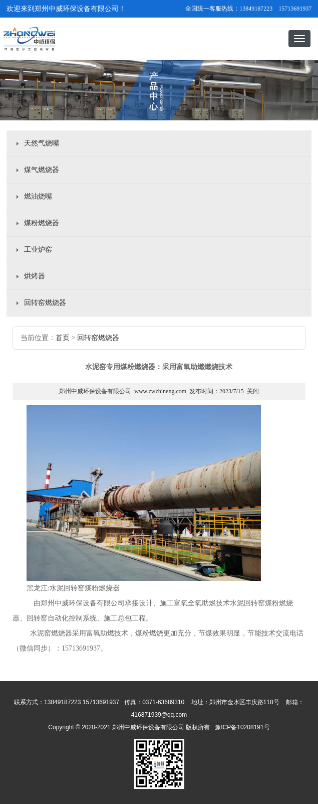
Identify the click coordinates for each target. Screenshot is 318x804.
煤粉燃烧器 (41, 223)
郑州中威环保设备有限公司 (95, 391)
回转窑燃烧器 (45, 302)
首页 (63, 338)
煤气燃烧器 (41, 170)
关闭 (253, 391)
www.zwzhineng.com (160, 391)
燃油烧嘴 (38, 196)
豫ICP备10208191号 (159, 756)
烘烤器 (34, 276)
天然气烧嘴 (41, 143)
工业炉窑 (38, 249)
